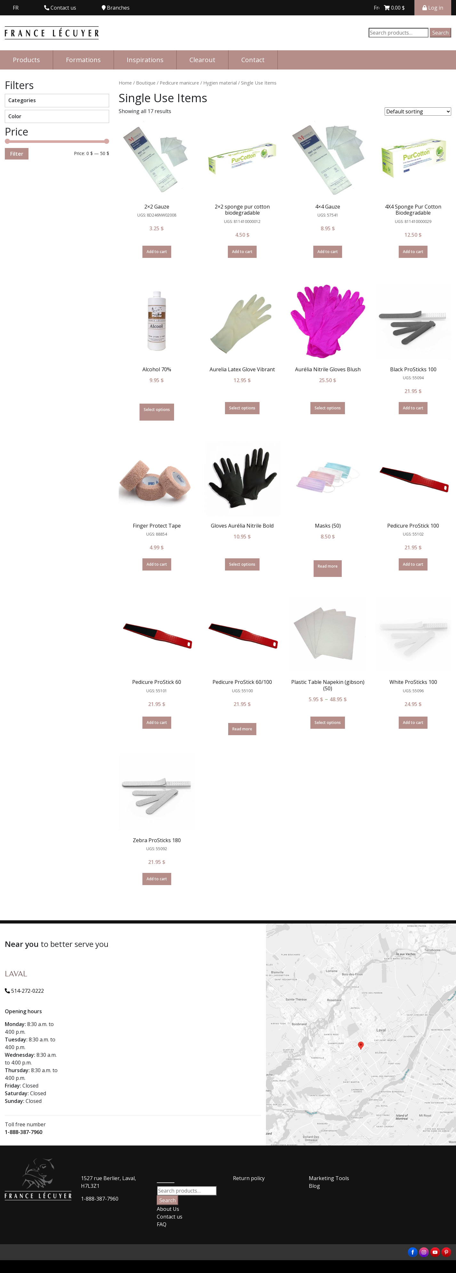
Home (125, 82)
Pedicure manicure (179, 82)
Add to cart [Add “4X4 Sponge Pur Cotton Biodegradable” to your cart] (413, 251)
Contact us (169, 1216)
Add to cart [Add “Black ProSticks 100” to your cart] (413, 408)
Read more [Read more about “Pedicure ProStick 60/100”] (242, 729)
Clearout (202, 59)
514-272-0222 (24, 990)
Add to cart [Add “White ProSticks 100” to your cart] (413, 722)
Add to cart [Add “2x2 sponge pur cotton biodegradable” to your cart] (242, 251)
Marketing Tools (329, 1178)
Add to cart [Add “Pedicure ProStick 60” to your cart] (157, 722)
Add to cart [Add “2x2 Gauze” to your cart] (157, 251)
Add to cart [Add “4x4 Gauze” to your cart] (327, 251)
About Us (168, 1208)
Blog (314, 1185)
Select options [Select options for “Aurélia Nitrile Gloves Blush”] (328, 408)
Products (26, 59)
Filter (16, 153)
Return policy (249, 1178)
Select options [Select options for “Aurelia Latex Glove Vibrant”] (242, 408)
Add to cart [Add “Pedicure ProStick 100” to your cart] (413, 564)
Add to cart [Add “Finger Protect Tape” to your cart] (157, 564)
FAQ (161, 1224)
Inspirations (145, 59)
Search (440, 32)
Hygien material (220, 82)
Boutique (146, 82)
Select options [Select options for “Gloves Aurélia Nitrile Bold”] (242, 564)
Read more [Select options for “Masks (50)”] (328, 566)
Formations (83, 59)
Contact (253, 59)
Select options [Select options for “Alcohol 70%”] (157, 409)
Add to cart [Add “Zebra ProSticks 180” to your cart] (157, 879)
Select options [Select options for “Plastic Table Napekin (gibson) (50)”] (328, 722)
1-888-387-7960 (23, 1132)
